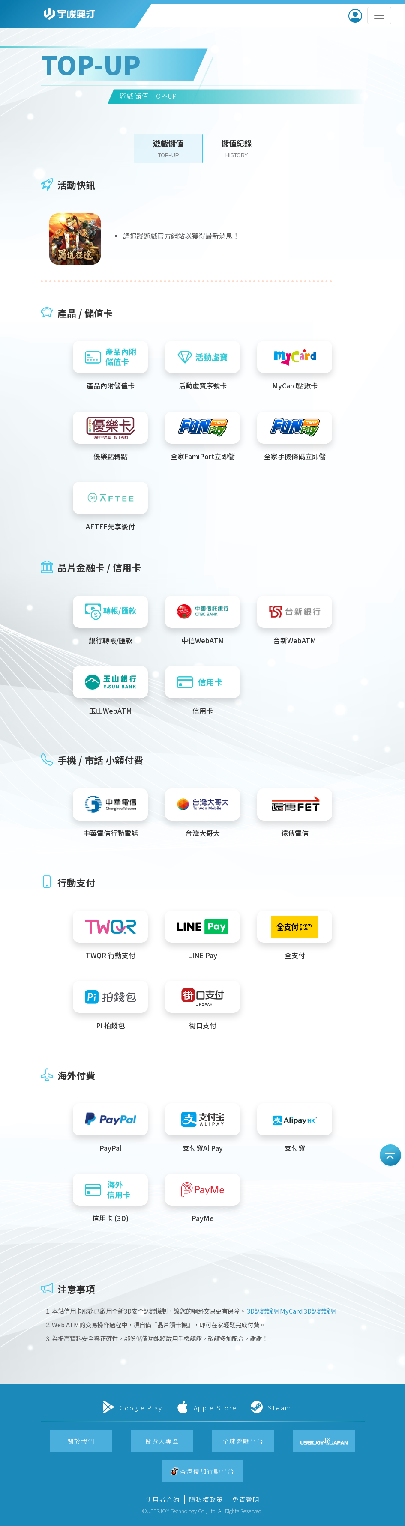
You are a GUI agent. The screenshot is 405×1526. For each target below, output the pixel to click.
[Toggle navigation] (379, 15)
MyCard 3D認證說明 (308, 1310)
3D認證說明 (263, 1310)
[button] (168, 148)
